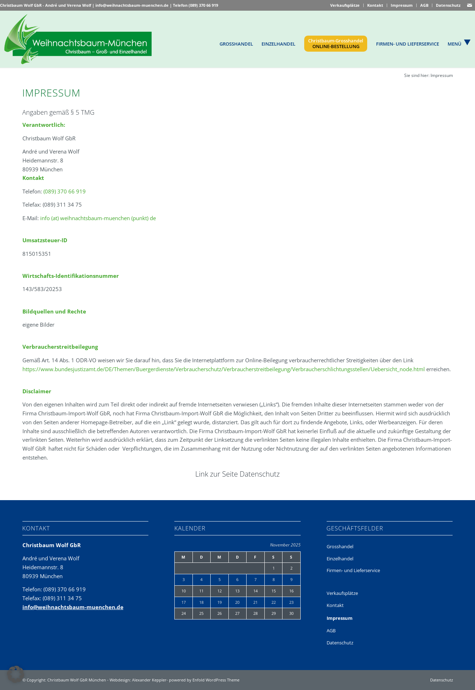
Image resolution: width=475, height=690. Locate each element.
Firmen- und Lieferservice (353, 570)
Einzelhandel (340, 558)
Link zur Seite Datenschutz (237, 474)
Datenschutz (448, 5)
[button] (15, 674)
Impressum (402, 5)
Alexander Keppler (149, 680)
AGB (424, 5)
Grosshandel (340, 546)
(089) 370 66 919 (203, 5)
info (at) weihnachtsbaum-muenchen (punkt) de (98, 218)
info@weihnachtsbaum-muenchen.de (132, 5)
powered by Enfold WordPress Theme (204, 680)
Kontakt (375, 5)
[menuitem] (237, 43)
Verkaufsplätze (345, 5)
